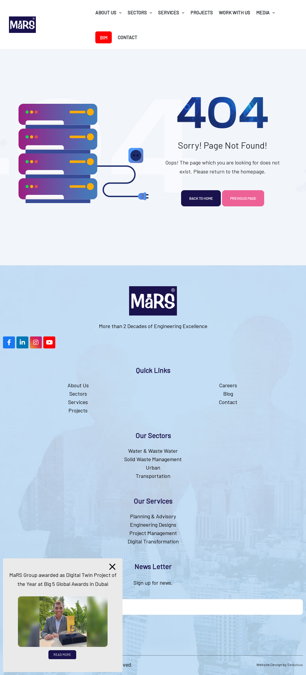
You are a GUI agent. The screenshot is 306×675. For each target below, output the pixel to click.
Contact (228, 402)
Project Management (153, 533)
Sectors (78, 393)
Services (78, 402)
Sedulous (295, 664)
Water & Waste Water (153, 450)
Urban (153, 467)
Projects (78, 410)
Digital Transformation (153, 541)
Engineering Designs (153, 524)
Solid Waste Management (153, 459)
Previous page (243, 198)
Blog (228, 393)
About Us (78, 385)
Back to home (201, 198)
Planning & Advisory (153, 516)
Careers (228, 385)
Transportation (153, 476)
